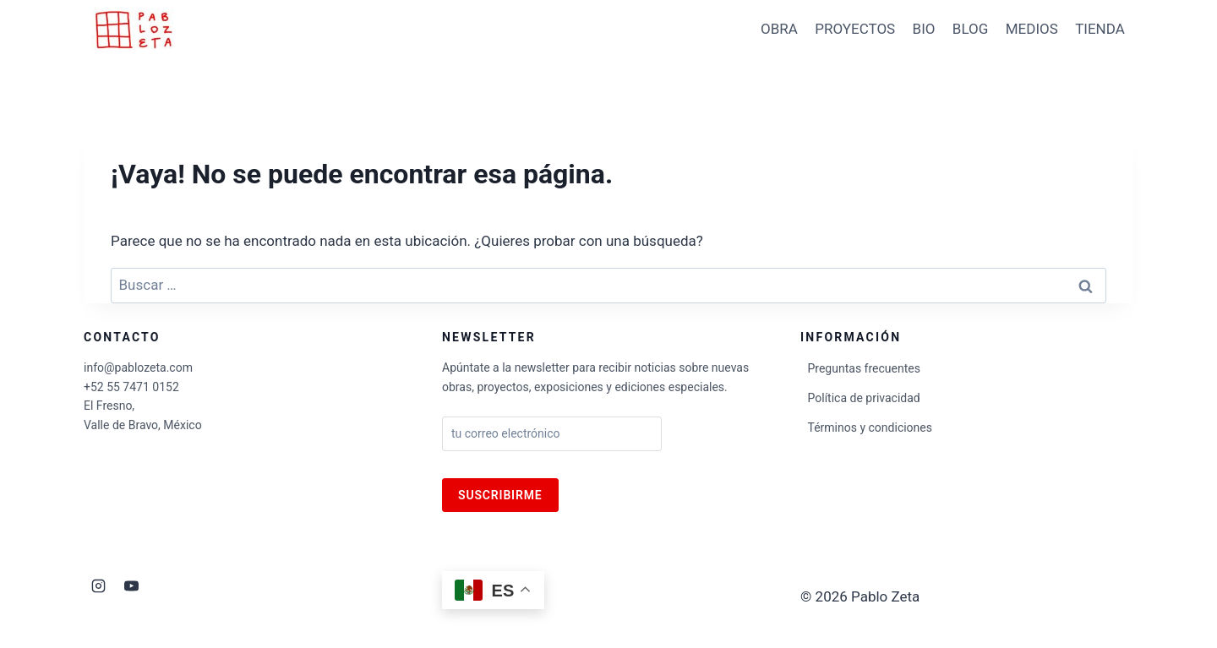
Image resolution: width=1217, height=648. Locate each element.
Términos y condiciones (870, 427)
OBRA (779, 28)
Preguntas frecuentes (864, 368)
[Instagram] (98, 585)
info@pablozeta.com (138, 367)
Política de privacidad (864, 398)
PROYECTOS (855, 28)
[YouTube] (131, 585)
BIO (924, 28)
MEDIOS (1032, 28)
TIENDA (1100, 28)
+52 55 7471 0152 (131, 387)
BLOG (970, 28)
